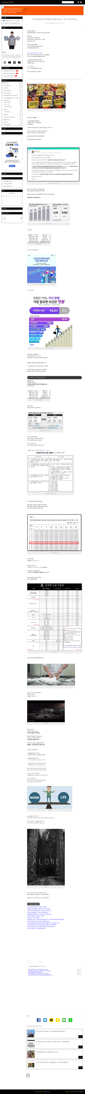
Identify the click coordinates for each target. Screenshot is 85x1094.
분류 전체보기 (12, 83)
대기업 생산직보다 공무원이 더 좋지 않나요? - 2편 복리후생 (39, 971)
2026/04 (12, 193)
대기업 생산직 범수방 (8, 2)
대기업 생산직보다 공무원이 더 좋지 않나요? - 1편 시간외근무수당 (54, 19)
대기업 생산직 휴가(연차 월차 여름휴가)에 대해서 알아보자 (42, 926)
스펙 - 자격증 (13, 102)
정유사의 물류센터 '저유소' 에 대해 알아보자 (38, 912)
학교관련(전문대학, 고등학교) (12, 95)
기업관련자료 (12, 85)
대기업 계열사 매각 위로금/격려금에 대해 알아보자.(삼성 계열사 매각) (44, 923)
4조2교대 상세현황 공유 (10, 75)
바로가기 (26, 8)
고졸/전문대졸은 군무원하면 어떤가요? (35, 972)
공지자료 (12, 88)
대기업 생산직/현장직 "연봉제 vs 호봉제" (38, 907)
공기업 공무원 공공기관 (50, 23)
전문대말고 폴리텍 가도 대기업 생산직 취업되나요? (40, 914)
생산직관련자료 (12, 90)
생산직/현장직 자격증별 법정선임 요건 (37, 928)
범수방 (41, 1091)
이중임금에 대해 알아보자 (10, 70)
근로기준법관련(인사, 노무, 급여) (12, 98)
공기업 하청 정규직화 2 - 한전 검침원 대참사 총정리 (37, 969)
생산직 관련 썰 (12, 93)
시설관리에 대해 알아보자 (10, 73)
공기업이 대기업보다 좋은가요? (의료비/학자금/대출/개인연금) (40, 975)
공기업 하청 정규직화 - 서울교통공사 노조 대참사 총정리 (38, 973)
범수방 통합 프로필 (7, 181)
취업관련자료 (12, 100)
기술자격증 (13, 112)
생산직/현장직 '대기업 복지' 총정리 (36, 916)
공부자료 (12, 109)
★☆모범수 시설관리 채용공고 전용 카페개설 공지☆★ (11, 23)
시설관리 (12, 114)
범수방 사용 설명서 (7, 183)
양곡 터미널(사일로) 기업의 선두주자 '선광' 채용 (39, 908)
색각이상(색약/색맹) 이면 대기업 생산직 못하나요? (40, 910)
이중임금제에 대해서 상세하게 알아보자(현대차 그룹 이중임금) (42, 924)
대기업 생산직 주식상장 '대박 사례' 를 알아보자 (39, 921)
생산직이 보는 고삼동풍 (34, 917)
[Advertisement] (54, 943)
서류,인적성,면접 (13, 107)
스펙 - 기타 (13, 104)
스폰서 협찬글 (12, 124)
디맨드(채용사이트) (7, 186)
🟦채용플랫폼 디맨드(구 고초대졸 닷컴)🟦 (12, 20)
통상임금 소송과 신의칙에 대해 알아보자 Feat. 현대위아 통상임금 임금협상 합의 (46, 919)
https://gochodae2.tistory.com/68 (35, 53)
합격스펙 (12, 122)
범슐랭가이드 (12, 119)
